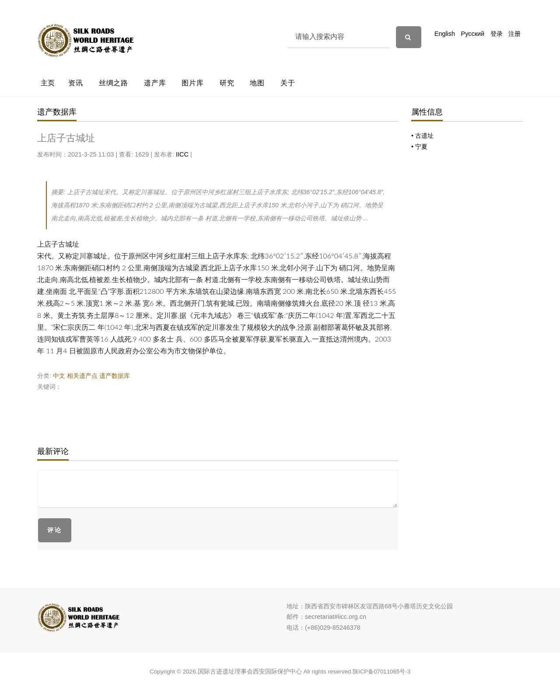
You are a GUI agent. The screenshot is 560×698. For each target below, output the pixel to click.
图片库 (192, 83)
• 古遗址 (422, 135)
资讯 (75, 83)
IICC (182, 154)
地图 (257, 83)
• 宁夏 (419, 146)
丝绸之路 (113, 83)
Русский (472, 33)
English (444, 33)
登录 (496, 33)
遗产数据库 (114, 375)
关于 (287, 83)
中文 (59, 375)
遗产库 (155, 83)
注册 (514, 33)
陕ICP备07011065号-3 (381, 671)
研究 (227, 83)
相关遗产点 (82, 375)
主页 (48, 83)
